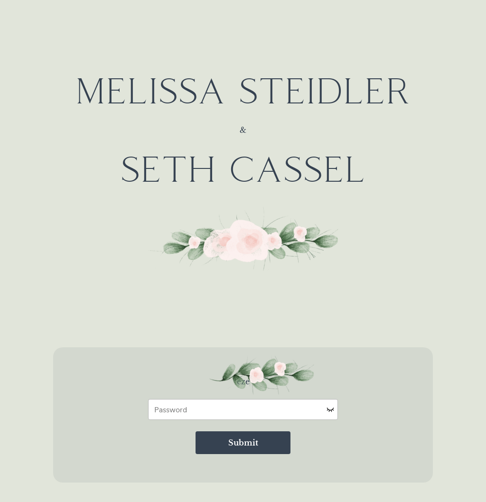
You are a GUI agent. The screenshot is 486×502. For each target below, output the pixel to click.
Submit (243, 442)
